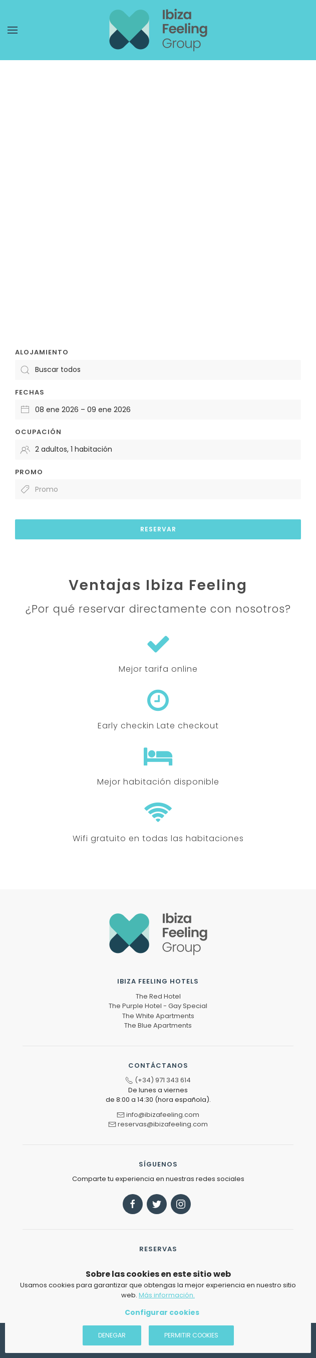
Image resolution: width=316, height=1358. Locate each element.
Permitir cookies (191, 1335)
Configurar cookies (162, 1312)
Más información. (167, 1295)
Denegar (112, 1335)
